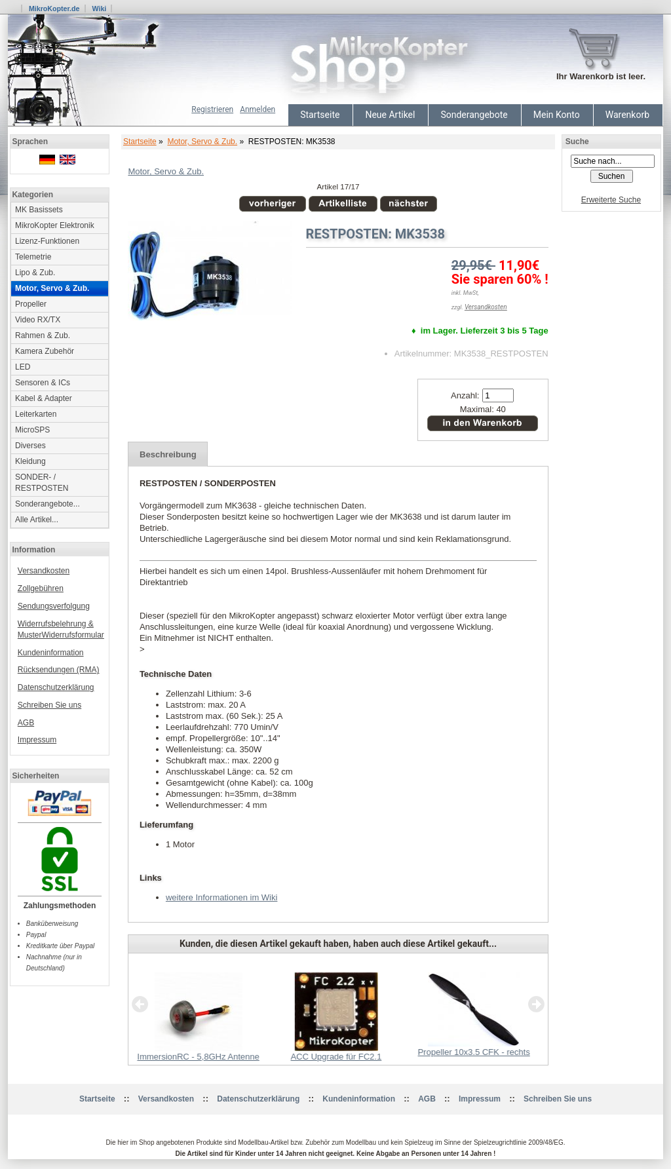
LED (22, 367)
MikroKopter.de (54, 8)
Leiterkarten (35, 414)
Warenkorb (627, 114)
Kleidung (30, 461)
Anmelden (257, 109)
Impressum (37, 739)
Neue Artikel (390, 114)
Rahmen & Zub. (42, 335)
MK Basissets (39, 209)
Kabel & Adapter (43, 398)
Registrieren (212, 109)
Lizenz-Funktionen (47, 241)
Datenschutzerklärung (56, 687)
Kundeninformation (51, 652)
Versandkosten (43, 570)
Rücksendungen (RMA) (59, 669)
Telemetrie (33, 256)
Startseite (319, 114)
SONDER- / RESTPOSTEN (41, 482)
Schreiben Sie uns (49, 705)
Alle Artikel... (36, 519)
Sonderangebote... (47, 503)
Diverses (30, 445)
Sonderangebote (473, 114)
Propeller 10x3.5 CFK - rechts (473, 1052)
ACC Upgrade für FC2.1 (335, 1057)
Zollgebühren (41, 588)
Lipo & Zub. (35, 272)
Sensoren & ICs (42, 382)
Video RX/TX (37, 319)
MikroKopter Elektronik (54, 225)
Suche (577, 141)
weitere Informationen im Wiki (222, 897)
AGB (26, 722)
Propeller (31, 304)
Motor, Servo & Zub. (202, 141)
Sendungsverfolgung (54, 606)
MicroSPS (32, 429)
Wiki (99, 8)
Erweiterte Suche (611, 199)
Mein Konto (556, 114)
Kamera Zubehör (44, 351)
